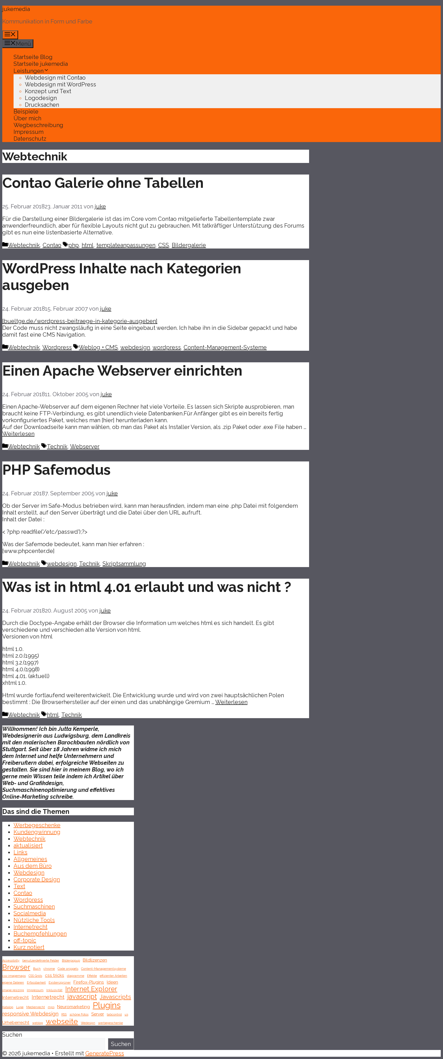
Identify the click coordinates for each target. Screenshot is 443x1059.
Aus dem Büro (33, 865)
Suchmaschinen (34, 906)
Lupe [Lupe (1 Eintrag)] (19, 1007)
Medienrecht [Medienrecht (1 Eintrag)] (35, 1007)
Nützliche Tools (34, 920)
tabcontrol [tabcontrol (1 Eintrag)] (114, 1014)
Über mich (27, 118)
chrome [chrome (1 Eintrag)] (49, 968)
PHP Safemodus (56, 469)
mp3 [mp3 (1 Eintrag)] (51, 1007)
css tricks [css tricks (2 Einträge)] (54, 975)
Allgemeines (30, 859)
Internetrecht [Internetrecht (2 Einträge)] (15, 997)
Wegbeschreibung (38, 125)
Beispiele (26, 111)
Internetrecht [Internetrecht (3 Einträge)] (48, 997)
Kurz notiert (29, 947)
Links (20, 852)
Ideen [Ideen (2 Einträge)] (112, 982)
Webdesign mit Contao (55, 77)
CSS (163, 245)
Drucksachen (42, 104)
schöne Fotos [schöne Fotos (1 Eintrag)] (79, 1014)
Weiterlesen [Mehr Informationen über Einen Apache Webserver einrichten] (18, 433)
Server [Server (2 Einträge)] (97, 1014)
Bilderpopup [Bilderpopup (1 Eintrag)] (71, 960)
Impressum (29, 131)
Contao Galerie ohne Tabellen (103, 183)
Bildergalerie (189, 245)
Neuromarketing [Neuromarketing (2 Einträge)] (73, 1006)
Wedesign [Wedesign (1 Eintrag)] (88, 1023)
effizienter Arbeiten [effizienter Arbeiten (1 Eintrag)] (113, 975)
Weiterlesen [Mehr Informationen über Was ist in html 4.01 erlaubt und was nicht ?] (231, 702)
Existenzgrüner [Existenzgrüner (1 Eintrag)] (60, 982)
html (88, 245)
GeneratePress (104, 1053)
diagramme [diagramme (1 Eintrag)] (75, 975)
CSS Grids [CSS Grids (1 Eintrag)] (35, 975)
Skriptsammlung (124, 563)
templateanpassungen (125, 245)
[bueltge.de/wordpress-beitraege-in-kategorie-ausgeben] (79, 321)
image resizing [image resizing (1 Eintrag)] (13, 990)
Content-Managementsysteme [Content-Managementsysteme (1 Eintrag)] (103, 968)
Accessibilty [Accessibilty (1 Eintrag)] (10, 960)
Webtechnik (24, 245)
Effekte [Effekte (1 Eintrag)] (92, 975)
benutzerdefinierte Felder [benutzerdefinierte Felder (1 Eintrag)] (40, 960)
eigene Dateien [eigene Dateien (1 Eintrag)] (13, 982)
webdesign (135, 347)
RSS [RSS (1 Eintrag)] (64, 1014)
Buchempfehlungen (40, 933)
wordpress (167, 347)
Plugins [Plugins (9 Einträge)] (107, 1005)
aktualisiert (28, 845)
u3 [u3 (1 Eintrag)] (126, 1014)
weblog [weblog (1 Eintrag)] (37, 1023)
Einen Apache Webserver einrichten (122, 370)
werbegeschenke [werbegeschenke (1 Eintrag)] (110, 1023)
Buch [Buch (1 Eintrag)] (37, 968)
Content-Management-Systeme (225, 347)
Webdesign (29, 872)
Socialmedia (30, 913)
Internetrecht (30, 926)
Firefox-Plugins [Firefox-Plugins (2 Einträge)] (88, 982)
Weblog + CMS (98, 347)
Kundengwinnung (37, 832)
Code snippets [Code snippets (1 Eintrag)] (68, 968)
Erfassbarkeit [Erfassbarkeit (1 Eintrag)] (36, 982)
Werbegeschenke (37, 825)
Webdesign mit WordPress (60, 84)
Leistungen (31, 70)
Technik (57, 446)
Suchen (12, 1034)
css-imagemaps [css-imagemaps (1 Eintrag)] (14, 975)
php (73, 245)
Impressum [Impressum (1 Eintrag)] (35, 990)
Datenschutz (30, 138)
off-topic (25, 940)
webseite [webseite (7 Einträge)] (62, 1021)
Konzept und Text (48, 91)
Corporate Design (37, 879)
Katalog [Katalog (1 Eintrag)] (7, 1007)
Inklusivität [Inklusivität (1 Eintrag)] (54, 990)
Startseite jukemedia (41, 63)
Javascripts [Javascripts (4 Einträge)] (115, 996)
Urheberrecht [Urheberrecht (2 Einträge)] (15, 1022)
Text (19, 886)
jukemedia (16, 9)
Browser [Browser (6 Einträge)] (16, 967)
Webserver (84, 446)
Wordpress (57, 347)
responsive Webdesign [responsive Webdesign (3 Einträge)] (30, 1013)
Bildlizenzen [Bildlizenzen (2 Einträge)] (95, 960)
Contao (52, 245)
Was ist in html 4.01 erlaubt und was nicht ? (146, 587)
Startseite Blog (33, 57)
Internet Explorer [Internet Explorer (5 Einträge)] (91, 989)
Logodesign (41, 98)
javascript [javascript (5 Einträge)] (82, 996)
